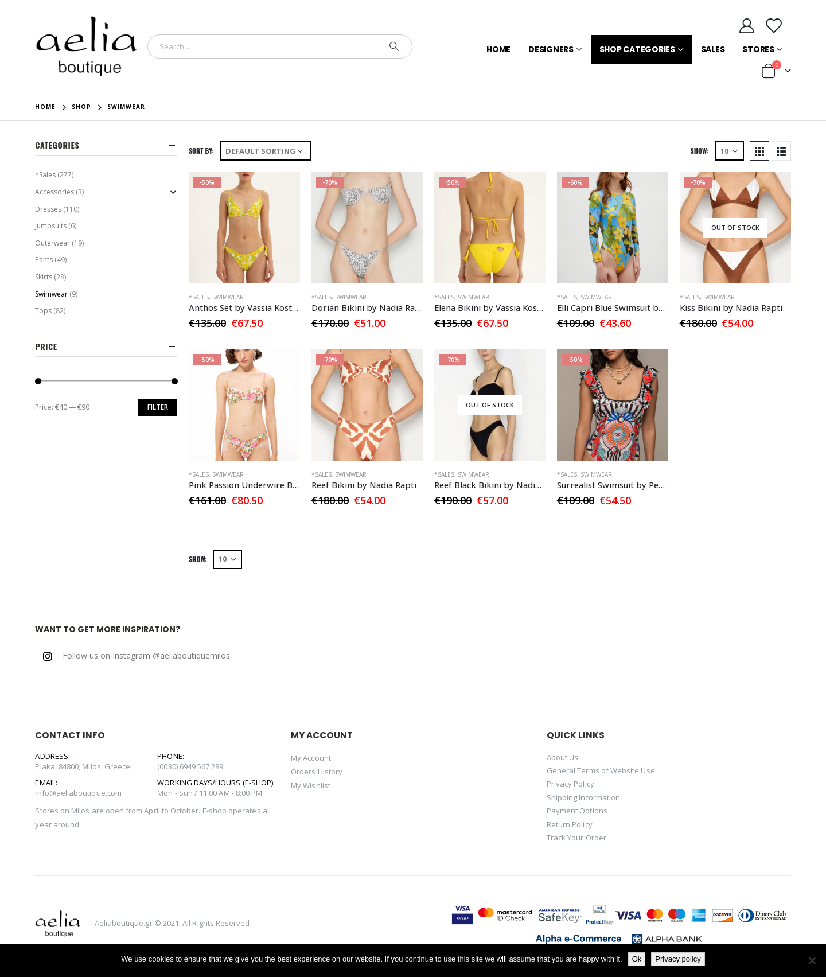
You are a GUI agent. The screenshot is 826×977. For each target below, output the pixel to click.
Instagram (47, 656)
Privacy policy (677, 959)
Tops (43, 311)
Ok (637, 959)
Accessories (54, 192)
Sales (713, 49)
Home (498, 49)
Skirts (43, 277)
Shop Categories (637, 49)
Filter (157, 407)
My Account (311, 758)
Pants (44, 259)
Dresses (48, 209)
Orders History (316, 771)
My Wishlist (310, 785)
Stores (758, 49)
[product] (244, 227)
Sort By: (201, 150)
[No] (811, 960)
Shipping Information (583, 797)
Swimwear (228, 297)
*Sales (199, 297)
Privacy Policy (570, 784)
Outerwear (52, 243)
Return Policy (570, 824)
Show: (700, 150)
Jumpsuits (51, 226)
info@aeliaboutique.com (78, 793)
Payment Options (577, 810)
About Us (563, 757)
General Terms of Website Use (601, 770)
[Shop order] (265, 151)
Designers (551, 49)
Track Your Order (576, 837)
